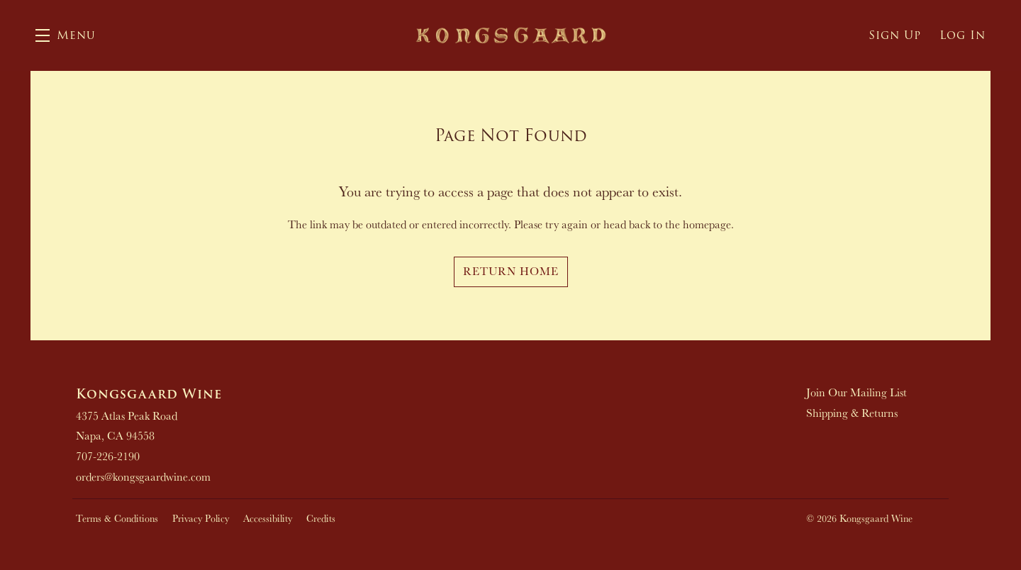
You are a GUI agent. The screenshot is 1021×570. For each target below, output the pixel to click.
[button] (65, 35)
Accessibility (267, 518)
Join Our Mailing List (856, 392)
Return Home (511, 271)
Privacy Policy (200, 518)
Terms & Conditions (117, 518)
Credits (320, 518)
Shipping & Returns (852, 413)
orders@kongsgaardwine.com (143, 476)
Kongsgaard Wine (510, 35)
